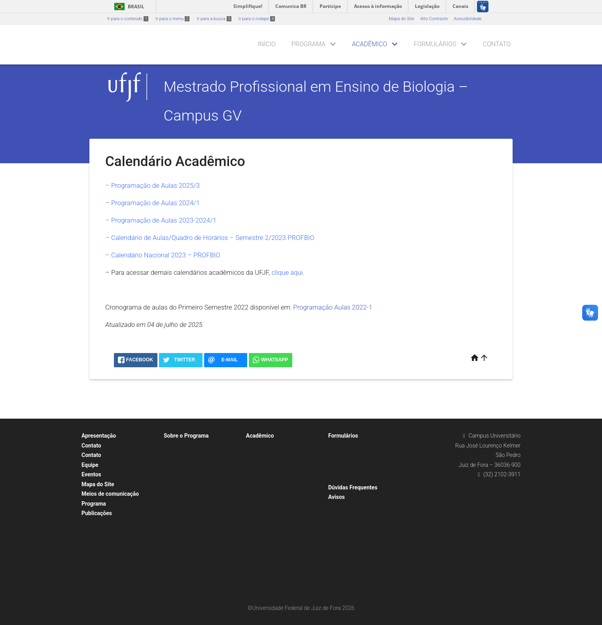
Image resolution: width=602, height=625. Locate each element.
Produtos (94, 523)
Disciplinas (260, 467)
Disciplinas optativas (270, 488)
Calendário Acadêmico (272, 446)
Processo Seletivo (185, 540)
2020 (90, 575)
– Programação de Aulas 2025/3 (152, 185)
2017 (90, 544)
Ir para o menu (172, 18)
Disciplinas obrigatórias (273, 477)
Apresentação (98, 435)
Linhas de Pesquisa (269, 509)
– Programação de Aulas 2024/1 (152, 203)
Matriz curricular (266, 498)
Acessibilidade (467, 18)
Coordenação (181, 488)
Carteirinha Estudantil (271, 456)
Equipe (89, 465)
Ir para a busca (214, 18)
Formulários (435, 44)
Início (266, 44)
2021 (90, 586)
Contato (497, 44)
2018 (90, 554)
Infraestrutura (181, 519)
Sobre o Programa (186, 435)
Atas (90, 533)
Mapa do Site (401, 18)
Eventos (91, 474)
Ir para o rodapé (257, 18)
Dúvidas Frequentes (352, 487)
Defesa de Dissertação (354, 446)
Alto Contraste (434, 18)
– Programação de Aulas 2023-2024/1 (160, 220)
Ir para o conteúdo (127, 18)
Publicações (96, 513)
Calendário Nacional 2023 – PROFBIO (165, 255)
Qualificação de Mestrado (357, 477)
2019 (90, 565)
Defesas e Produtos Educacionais (283, 529)
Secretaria (177, 509)
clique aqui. (288, 272)
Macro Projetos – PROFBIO (276, 540)
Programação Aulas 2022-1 (332, 307)
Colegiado (177, 477)
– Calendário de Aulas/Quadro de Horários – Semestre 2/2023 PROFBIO (209, 238)
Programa (309, 44)
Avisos (336, 497)
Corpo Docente (182, 498)
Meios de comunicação (110, 494)
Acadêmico (369, 44)
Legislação (178, 529)
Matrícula (259, 519)
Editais (174, 456)
